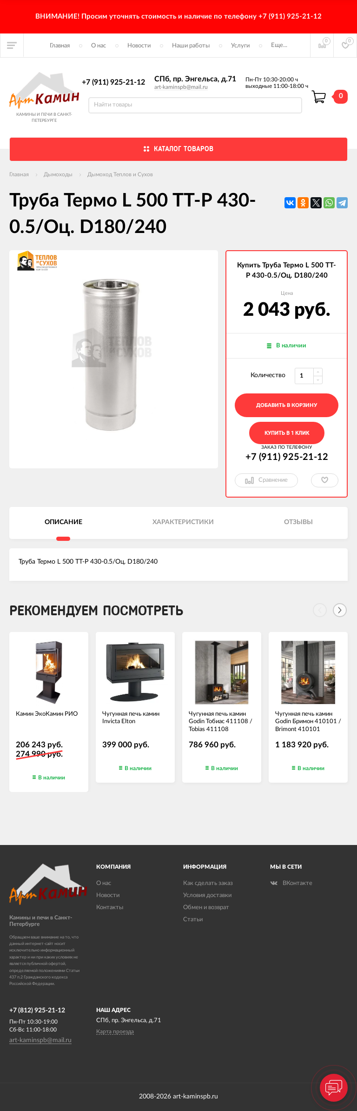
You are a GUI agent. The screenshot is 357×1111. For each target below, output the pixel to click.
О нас (98, 46)
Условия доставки (207, 895)
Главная (60, 46)
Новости (139, 46)
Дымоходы (58, 174)
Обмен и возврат (206, 908)
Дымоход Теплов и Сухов (120, 174)
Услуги (240, 46)
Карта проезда (115, 1031)
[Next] (340, 610)
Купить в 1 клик (286, 433)
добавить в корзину (286, 405)
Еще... (279, 45)
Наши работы (191, 46)
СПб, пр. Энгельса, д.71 (195, 79)
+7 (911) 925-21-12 (113, 82)
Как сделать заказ (208, 883)
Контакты (109, 908)
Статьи (193, 920)
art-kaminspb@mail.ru (181, 87)
